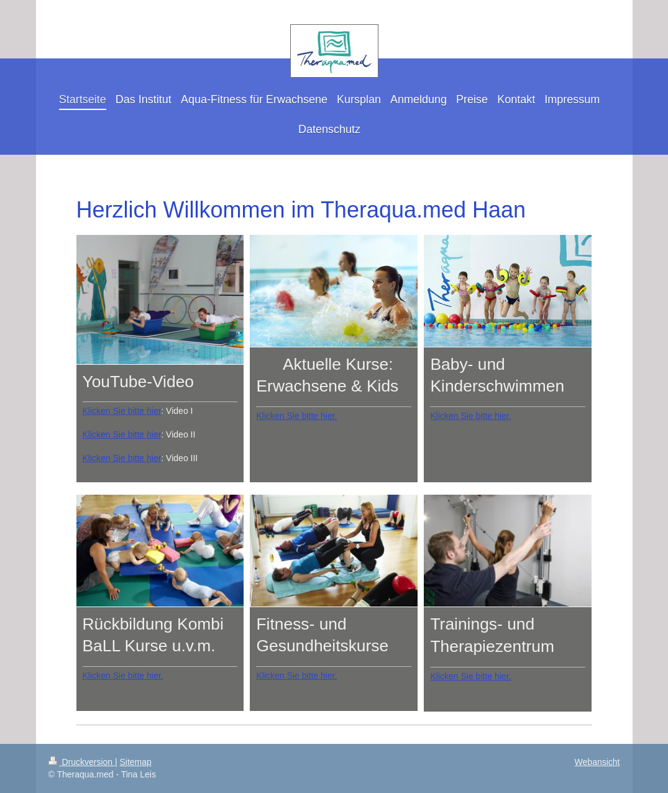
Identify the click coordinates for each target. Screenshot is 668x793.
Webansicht (597, 762)
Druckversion (81, 762)
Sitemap (136, 762)
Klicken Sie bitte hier (122, 411)
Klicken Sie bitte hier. (296, 416)
